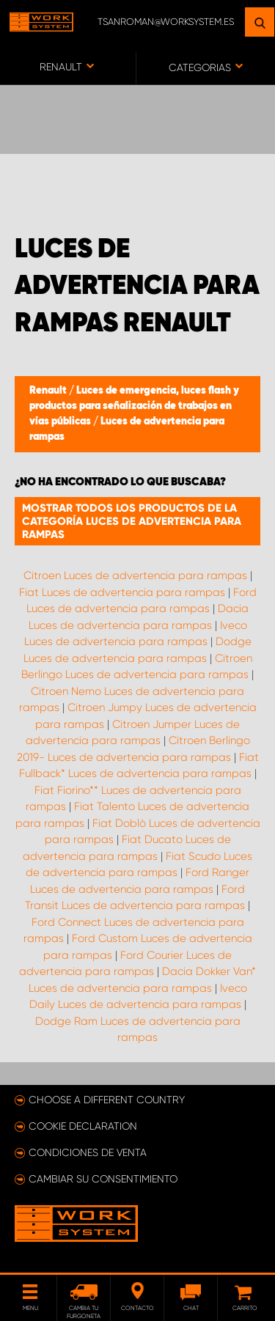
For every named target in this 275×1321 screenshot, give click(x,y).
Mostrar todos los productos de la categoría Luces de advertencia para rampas (131, 521)
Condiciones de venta (88, 1152)
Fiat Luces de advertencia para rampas (122, 592)
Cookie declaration (83, 1126)
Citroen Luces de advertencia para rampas (135, 575)
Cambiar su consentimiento (103, 1179)
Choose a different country (107, 1099)
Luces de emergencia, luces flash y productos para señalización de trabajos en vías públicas (134, 406)
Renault (49, 391)
